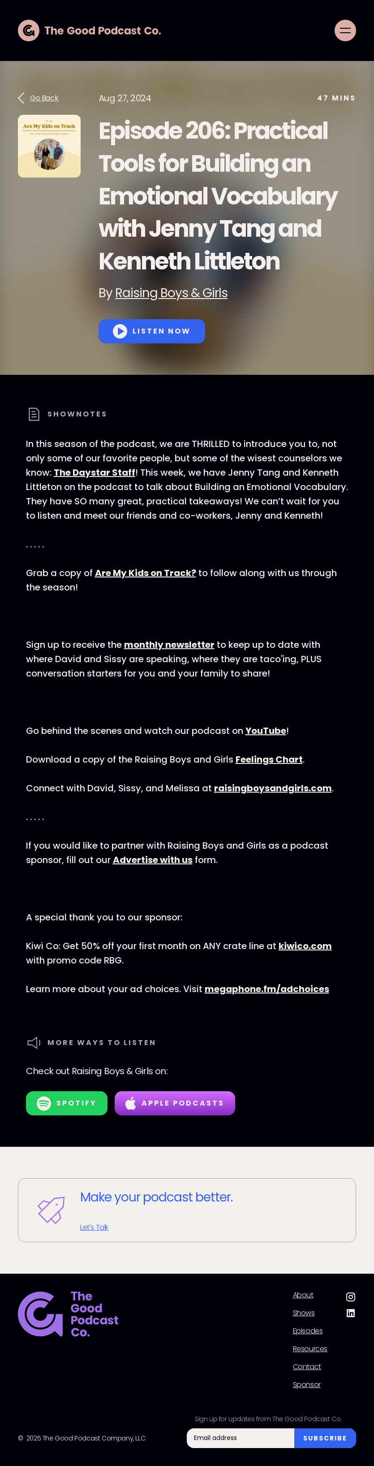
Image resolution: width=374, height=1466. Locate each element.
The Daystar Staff (94, 472)
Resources (310, 1349)
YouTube (265, 730)
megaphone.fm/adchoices (267, 989)
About (303, 1295)
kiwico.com (305, 946)
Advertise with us (153, 860)
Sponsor (307, 1384)
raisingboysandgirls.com (273, 788)
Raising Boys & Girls (171, 293)
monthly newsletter (169, 644)
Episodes (308, 1331)
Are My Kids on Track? (145, 573)
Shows (304, 1313)
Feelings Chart (269, 759)
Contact (307, 1367)
